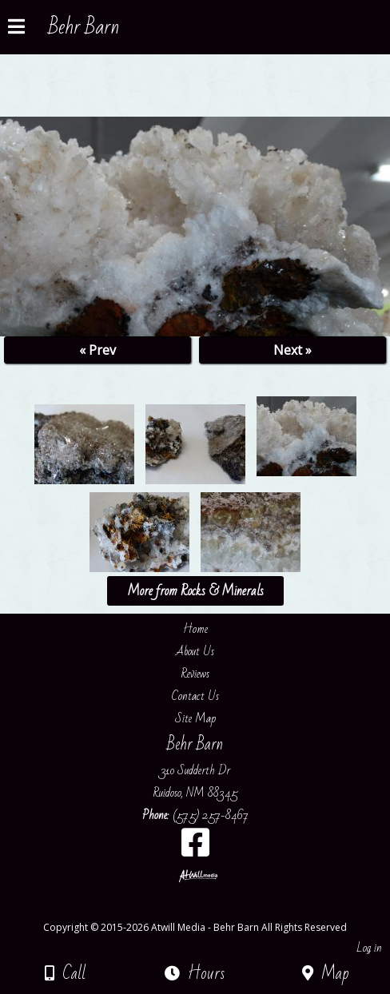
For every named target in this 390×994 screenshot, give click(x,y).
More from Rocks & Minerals (195, 591)
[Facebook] (195, 848)
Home (195, 629)
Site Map (195, 718)
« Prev (97, 350)
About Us (195, 651)
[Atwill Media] (209, 909)
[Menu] (16, 29)
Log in (369, 947)
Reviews (195, 673)
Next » (292, 350)
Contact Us (195, 696)
